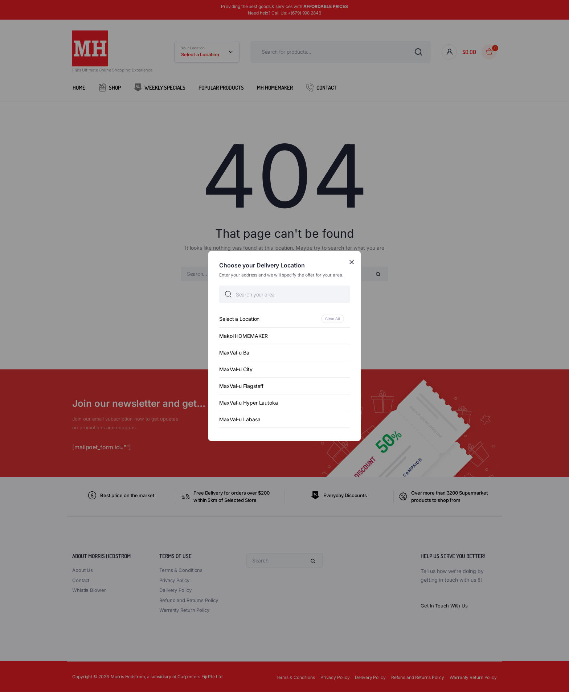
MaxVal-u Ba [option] (234, 352)
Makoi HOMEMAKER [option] (243, 336)
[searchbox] (284, 294)
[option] (284, 318)
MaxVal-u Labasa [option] (240, 419)
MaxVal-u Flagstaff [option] (241, 386)
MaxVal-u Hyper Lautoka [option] (248, 403)
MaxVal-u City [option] (236, 369)
